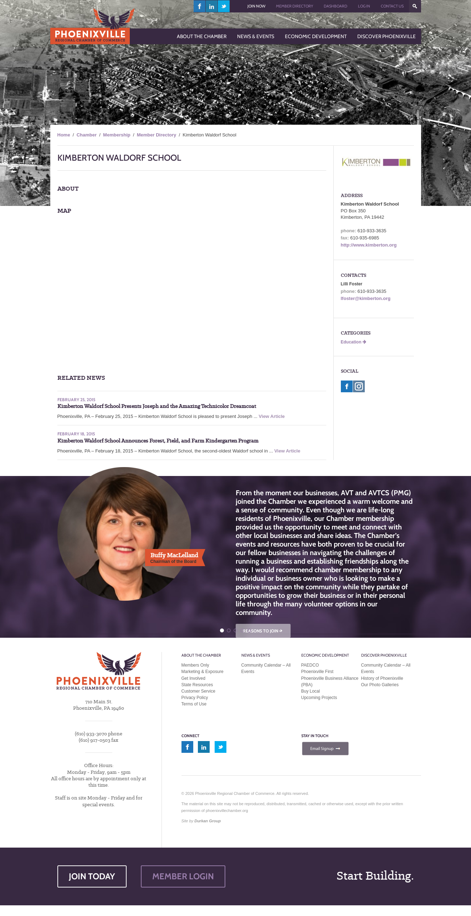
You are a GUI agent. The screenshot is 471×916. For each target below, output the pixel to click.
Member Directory (294, 6)
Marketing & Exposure (202, 671)
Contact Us (392, 6)
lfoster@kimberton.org (366, 298)
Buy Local (310, 691)
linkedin (212, 6)
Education (353, 342)
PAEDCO (310, 665)
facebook (200, 6)
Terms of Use (194, 704)
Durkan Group (207, 821)
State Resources (197, 684)
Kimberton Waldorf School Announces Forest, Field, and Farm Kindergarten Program (157, 441)
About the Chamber (201, 655)
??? (415, 6)
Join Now (256, 6)
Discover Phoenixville (384, 655)
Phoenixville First (317, 671)
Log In (364, 6)
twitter (224, 6)
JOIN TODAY (92, 876)
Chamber (87, 135)
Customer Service (198, 691)
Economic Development (325, 655)
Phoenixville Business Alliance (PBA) (330, 681)
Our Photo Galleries (380, 684)
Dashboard (335, 6)
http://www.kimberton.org (369, 245)
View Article (272, 416)
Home (63, 135)
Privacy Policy (194, 697)
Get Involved (193, 678)
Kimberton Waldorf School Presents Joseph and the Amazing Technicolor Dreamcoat (156, 406)
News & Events (255, 655)
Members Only (195, 665)
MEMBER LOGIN (183, 876)
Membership (116, 135)
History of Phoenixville (382, 678)
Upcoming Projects (319, 697)
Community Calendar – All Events (266, 668)
